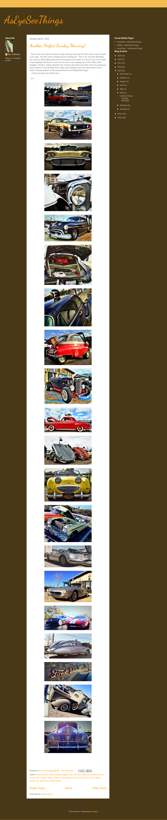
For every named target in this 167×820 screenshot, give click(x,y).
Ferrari (81, 778)
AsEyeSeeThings (33, 20)
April (122, 93)
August (123, 81)
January (123, 109)
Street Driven (55, 781)
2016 (119, 67)
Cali (70, 774)
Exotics (74, 778)
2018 (119, 59)
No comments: (67, 770)
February (124, 105)
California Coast (97, 774)
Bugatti (65, 774)
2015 (119, 70)
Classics (57, 778)
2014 (119, 114)
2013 (119, 117)
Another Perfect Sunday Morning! (57, 45)
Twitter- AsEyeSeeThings (127, 45)
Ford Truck (89, 778)
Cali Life (76, 774)
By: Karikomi (14, 54)
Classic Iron (35, 778)
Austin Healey (55, 774)
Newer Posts (37, 788)
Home (68, 788)
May (122, 89)
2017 (119, 63)
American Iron (42, 774)
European (66, 778)
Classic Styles (47, 778)
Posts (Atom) (46, 794)
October (123, 78)
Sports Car (44, 781)
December (124, 74)
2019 (119, 56)
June (122, 85)
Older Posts (99, 788)
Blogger (94, 811)
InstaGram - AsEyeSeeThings (129, 48)
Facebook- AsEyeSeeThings (129, 42)
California (85, 774)
